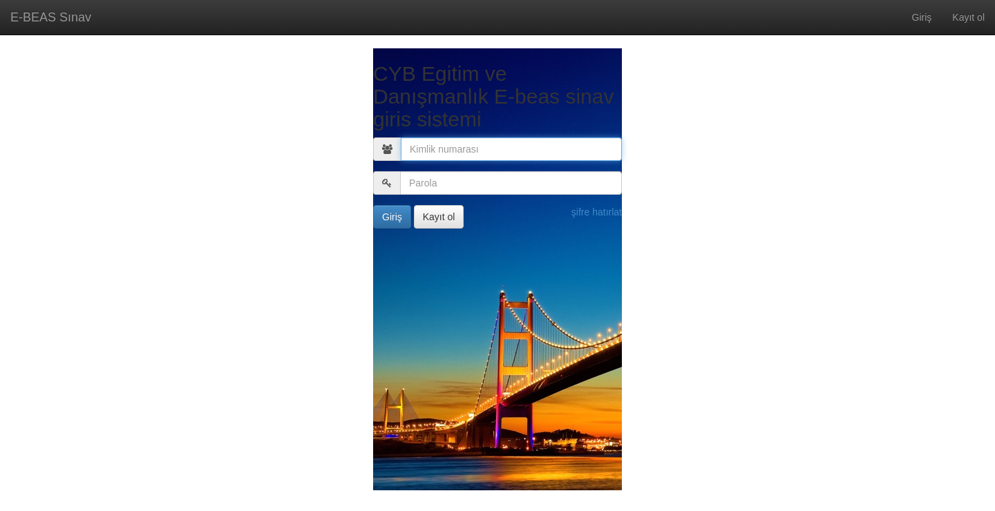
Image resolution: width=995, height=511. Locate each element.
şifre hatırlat (596, 212)
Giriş (922, 17)
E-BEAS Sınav (50, 17)
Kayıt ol (968, 17)
